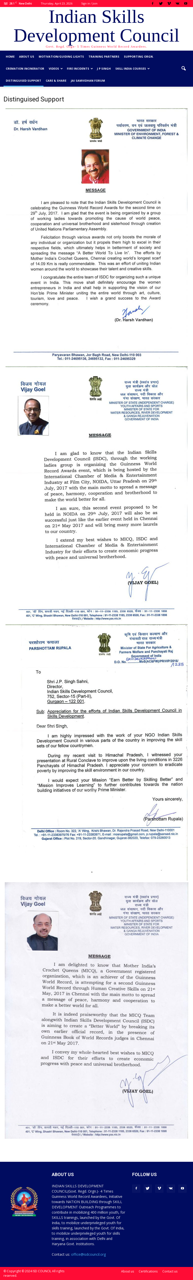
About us (26, 56)
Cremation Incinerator (25, 68)
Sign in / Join (89, 3)
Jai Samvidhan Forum (88, 80)
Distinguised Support (23, 80)
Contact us (169, 1271)
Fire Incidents (80, 68)
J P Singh (104, 68)
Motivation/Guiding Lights (61, 56)
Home (10, 56)
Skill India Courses (132, 68)
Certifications (148, 1271)
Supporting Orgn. (139, 56)
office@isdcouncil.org (88, 1254)
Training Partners (103, 56)
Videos (56, 68)
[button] (183, 69)
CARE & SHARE (56, 80)
